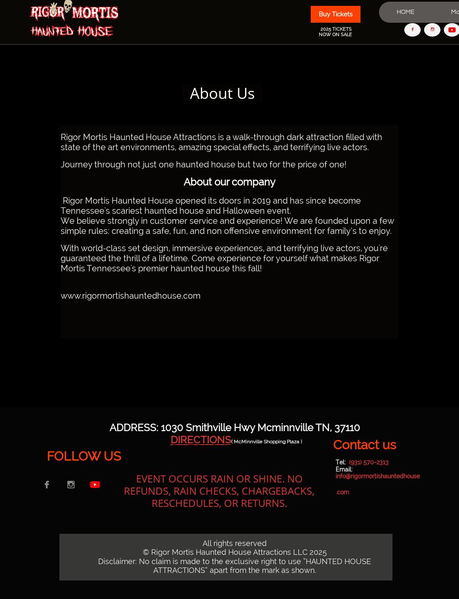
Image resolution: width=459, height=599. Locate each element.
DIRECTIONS (201, 440)
